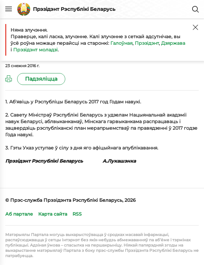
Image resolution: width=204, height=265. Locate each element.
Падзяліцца (41, 79)
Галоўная (121, 43)
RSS (77, 214)
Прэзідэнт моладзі (35, 50)
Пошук (195, 9)
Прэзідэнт (147, 43)
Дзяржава (173, 43)
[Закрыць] (195, 27)
